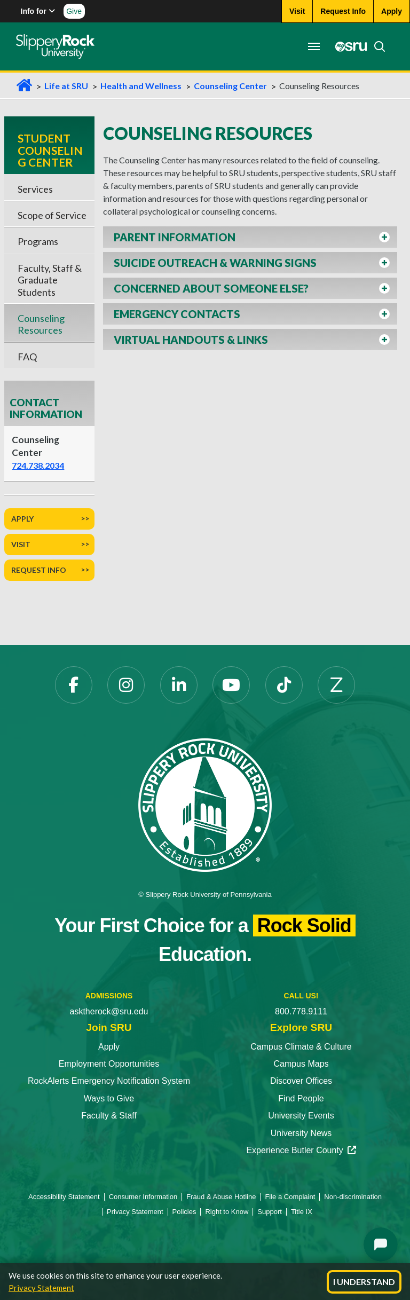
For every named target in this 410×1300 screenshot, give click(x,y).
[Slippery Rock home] (55, 46)
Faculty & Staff (109, 1115)
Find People (301, 1098)
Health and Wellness (141, 86)
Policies (184, 1212)
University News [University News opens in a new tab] (301, 1133)
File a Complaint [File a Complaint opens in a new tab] (290, 1197)
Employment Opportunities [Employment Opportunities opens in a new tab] (109, 1063)
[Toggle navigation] (314, 46)
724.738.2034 (38, 465)
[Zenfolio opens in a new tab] (336, 685)
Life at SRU (66, 86)
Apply (22, 518)
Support (269, 1212)
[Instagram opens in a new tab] (126, 685)
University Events (301, 1115)
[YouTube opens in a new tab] (231, 685)
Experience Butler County (301, 1150)
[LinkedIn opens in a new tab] (179, 685)
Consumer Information (143, 1197)
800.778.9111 (301, 1011)
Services (35, 189)
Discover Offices (301, 1080)
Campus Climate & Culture (300, 1046)
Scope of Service (52, 215)
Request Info (38, 569)
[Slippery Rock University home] (205, 804)
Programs (38, 241)
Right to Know (226, 1212)
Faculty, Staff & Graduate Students (50, 280)
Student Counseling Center (50, 150)
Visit (20, 544)
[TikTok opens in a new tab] (284, 685)
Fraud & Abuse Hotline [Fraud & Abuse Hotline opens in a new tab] (221, 1197)
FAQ (27, 357)
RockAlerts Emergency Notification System (109, 1080)
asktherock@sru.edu (109, 1011)
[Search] (376, 46)
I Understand (364, 1282)
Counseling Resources (41, 324)
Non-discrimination (353, 1197)
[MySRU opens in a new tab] (348, 46)
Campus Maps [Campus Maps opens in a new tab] (300, 1063)
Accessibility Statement (64, 1197)
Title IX (301, 1212)
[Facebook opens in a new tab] (73, 685)
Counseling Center (230, 86)
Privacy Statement (41, 1288)
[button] (250, 237)
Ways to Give (109, 1098)
